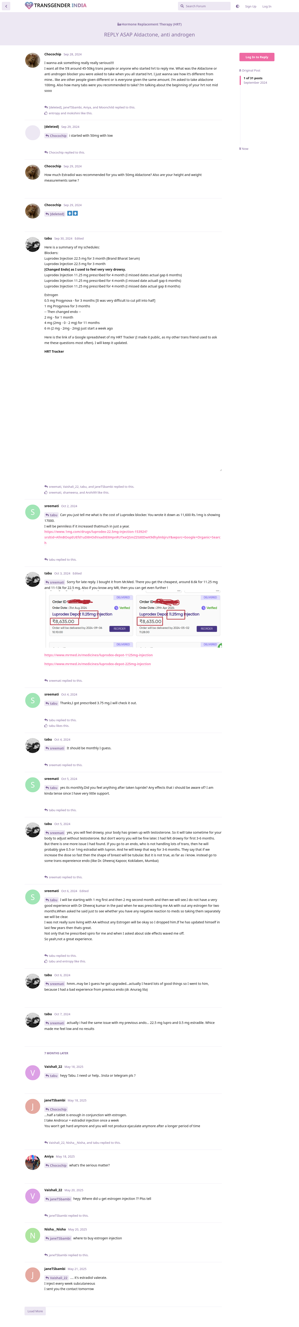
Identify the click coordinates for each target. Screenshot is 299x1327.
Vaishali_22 (59, 1278)
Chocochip (58, 135)
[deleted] (57, 214)
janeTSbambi (60, 1199)
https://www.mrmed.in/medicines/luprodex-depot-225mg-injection (97, 664)
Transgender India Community (77, 5)
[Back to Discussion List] (6, 6)
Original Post (249, 70)
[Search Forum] (204, 6)
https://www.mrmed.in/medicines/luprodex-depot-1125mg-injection (98, 655)
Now (243, 149)
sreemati (57, 582)
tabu (53, 515)
